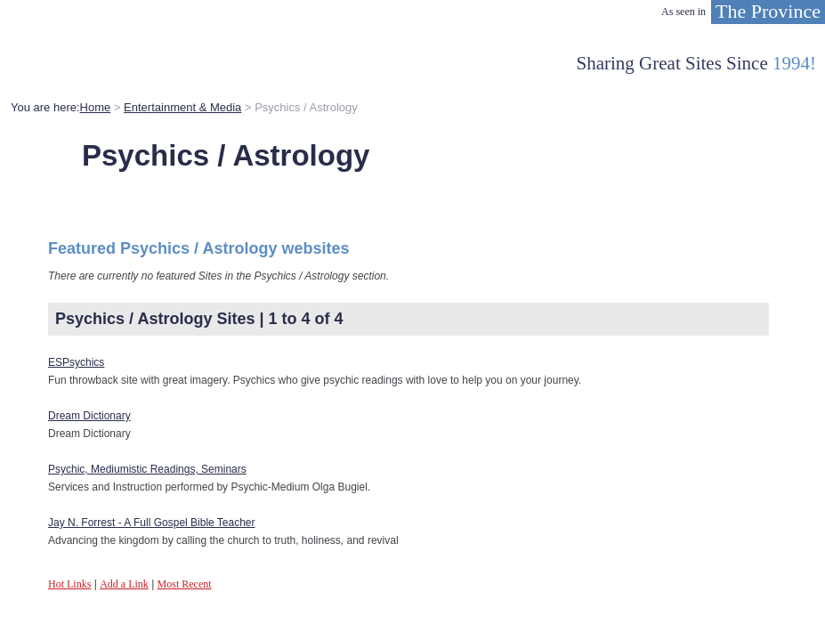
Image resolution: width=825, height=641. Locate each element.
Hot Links (69, 584)
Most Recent (185, 584)
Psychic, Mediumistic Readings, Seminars (147, 469)
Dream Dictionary (89, 416)
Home (95, 107)
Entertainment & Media (182, 107)
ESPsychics (76, 362)
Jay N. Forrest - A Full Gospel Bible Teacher (151, 522)
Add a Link (124, 584)
